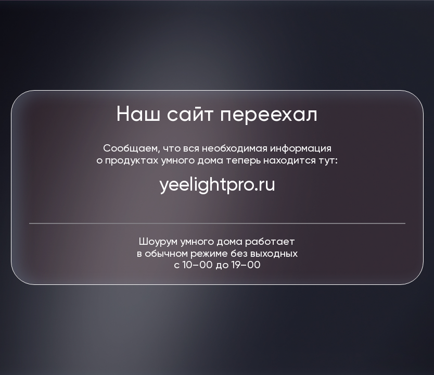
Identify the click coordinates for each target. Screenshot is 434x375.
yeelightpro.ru (217, 185)
